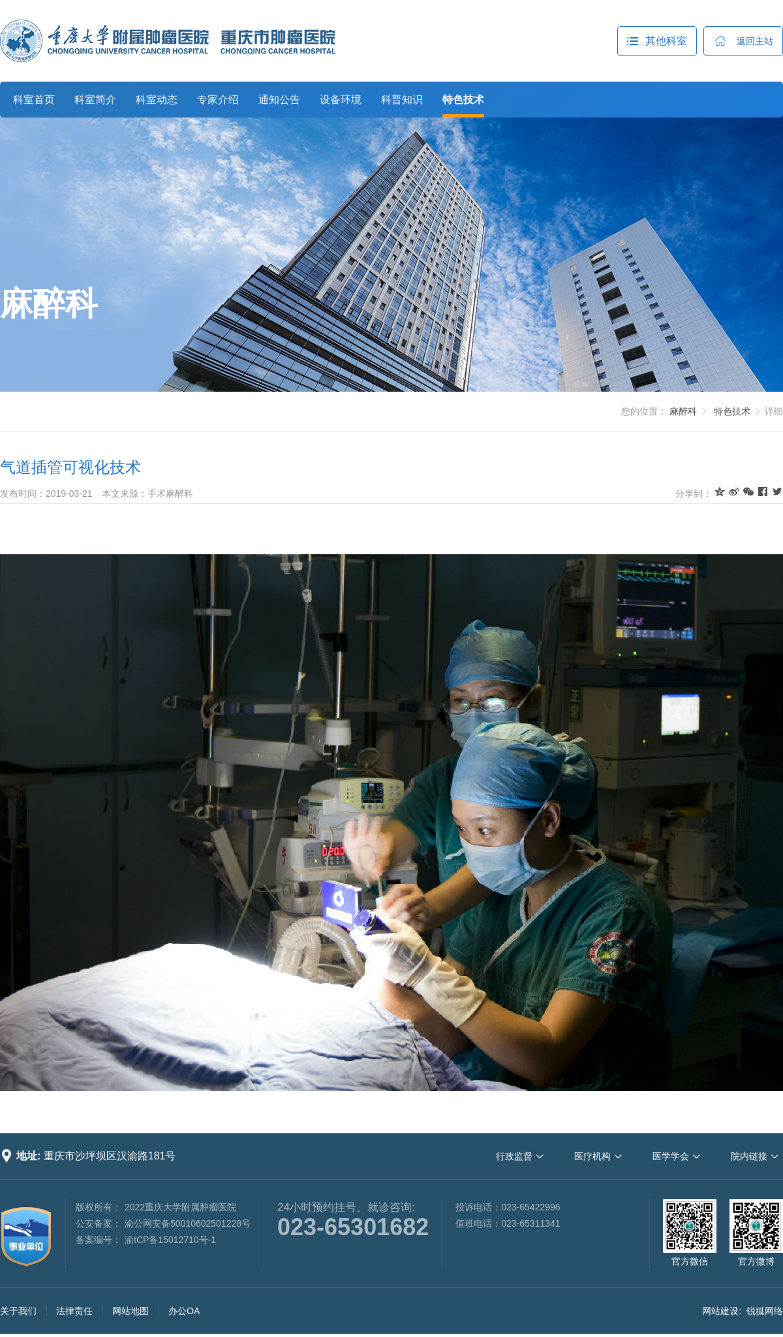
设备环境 (340, 99)
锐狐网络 (764, 1311)
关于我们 (18, 1311)
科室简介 (95, 99)
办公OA (184, 1311)
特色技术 (463, 99)
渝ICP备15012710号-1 (170, 1240)
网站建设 (720, 1311)
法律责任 (74, 1311)
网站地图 (130, 1311)
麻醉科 (49, 303)
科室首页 (34, 99)
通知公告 (279, 99)
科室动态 (156, 99)
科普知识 (402, 99)
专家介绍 (218, 99)
